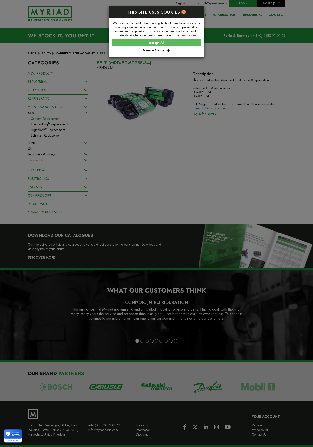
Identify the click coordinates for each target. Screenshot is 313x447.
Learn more (188, 35)
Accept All (156, 42)
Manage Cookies (156, 50)
